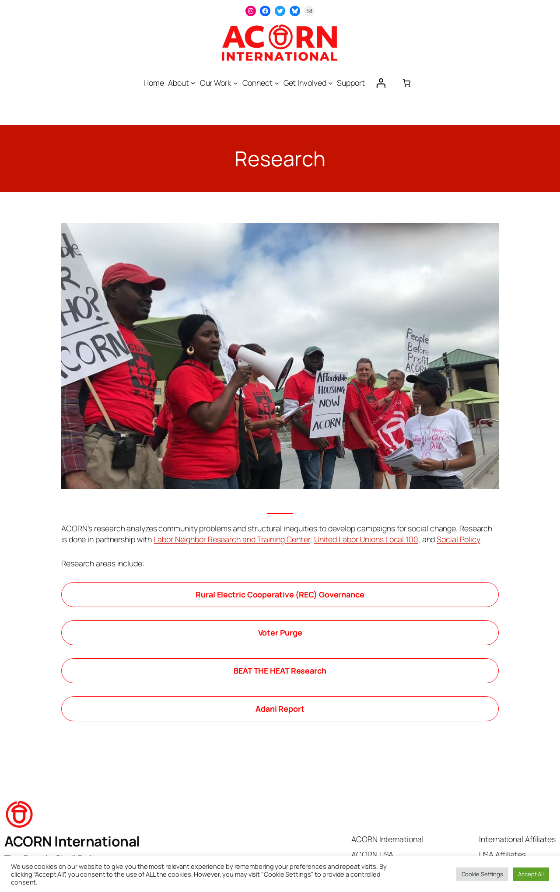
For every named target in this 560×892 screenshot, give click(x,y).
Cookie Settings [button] (483, 874)
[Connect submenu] (276, 83)
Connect (257, 82)
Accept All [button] (531, 874)
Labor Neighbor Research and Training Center (232, 539)
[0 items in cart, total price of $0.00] (406, 83)
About (178, 82)
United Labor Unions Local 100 (366, 539)
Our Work (215, 82)
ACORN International (72, 841)
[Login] (380, 83)
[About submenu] (193, 83)
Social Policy (458, 539)
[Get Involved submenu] (330, 83)
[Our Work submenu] (235, 83)
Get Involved (305, 82)
